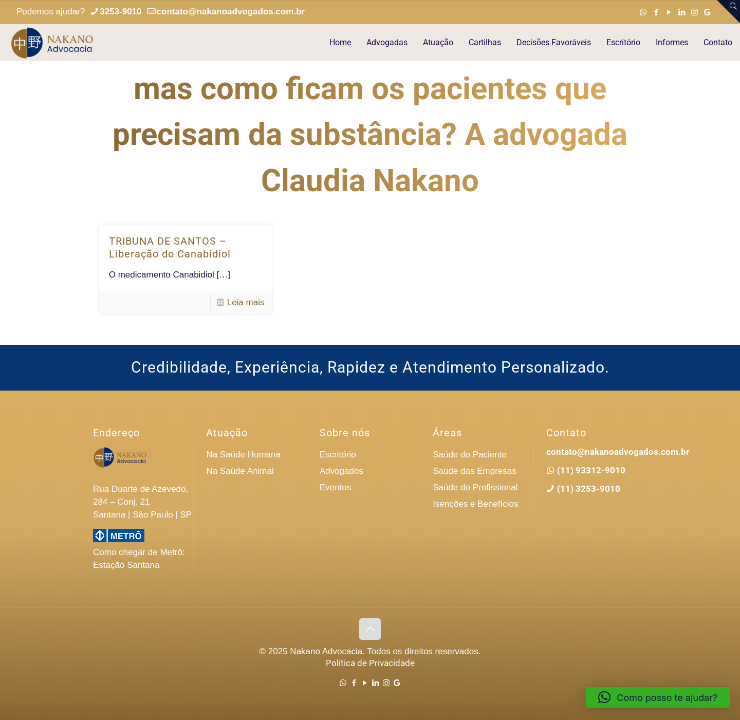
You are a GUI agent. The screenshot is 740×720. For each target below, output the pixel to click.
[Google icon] (707, 12)
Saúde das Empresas (474, 471)
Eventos (335, 487)
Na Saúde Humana (243, 454)
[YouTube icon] (669, 12)
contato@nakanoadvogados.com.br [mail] (231, 11)
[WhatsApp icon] (643, 12)
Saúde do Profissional (475, 487)
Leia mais (246, 302)
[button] (658, 697)
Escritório (338, 454)
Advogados (341, 471)
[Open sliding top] (728, 11)
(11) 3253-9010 (587, 489)
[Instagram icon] (694, 12)
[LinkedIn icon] (682, 12)
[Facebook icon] (656, 12)
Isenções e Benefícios (475, 504)
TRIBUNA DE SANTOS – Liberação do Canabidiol (170, 247)
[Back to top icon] (370, 629)
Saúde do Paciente (470, 454)
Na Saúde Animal (239, 471)
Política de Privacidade (370, 663)
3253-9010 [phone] (120, 11)
